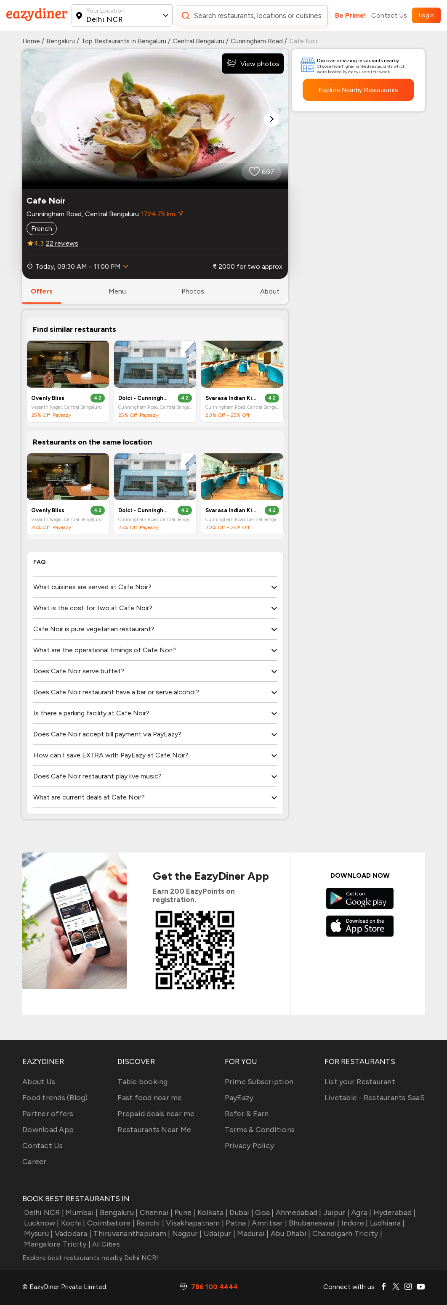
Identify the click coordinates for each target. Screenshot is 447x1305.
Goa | (263, 1212)
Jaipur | (335, 1212)
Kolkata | (212, 1212)
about (269, 291)
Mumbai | (81, 1212)
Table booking (142, 1081)
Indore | (353, 1223)
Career (34, 1161)
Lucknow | (40, 1223)
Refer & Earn (247, 1113)
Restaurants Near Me (154, 1129)
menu (117, 291)
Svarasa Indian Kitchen (231, 398)
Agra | (360, 1212)
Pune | (184, 1212)
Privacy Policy (249, 1145)
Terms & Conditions (260, 1129)
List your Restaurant (360, 1081)
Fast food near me (149, 1097)
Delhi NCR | (43, 1212)
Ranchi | (149, 1223)
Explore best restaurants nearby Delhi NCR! (90, 1258)
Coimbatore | (110, 1223)
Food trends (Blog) (55, 1097)
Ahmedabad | (298, 1212)
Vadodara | (72, 1233)
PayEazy (239, 1097)
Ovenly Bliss (47, 398)
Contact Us (389, 15)
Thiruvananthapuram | (130, 1233)
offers (42, 291)
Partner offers (48, 1113)
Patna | (237, 1223)
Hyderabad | (394, 1212)
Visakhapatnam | (194, 1223)
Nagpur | (186, 1233)
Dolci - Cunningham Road (144, 398)
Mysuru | (37, 1233)
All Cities (105, 1244)
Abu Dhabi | (290, 1233)
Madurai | (252, 1233)
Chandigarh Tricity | (346, 1233)
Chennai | (155, 1212)
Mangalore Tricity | (56, 1244)
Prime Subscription (259, 1081)
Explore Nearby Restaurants (358, 89)
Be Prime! (350, 15)
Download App (48, 1129)
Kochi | (72, 1223)
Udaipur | (219, 1233)
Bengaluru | (118, 1212)
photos (192, 291)
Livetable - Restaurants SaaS (375, 1097)
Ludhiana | (386, 1223)
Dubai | (240, 1212)
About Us (38, 1081)
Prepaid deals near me (155, 1113)
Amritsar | (268, 1223)
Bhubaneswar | (313, 1223)
